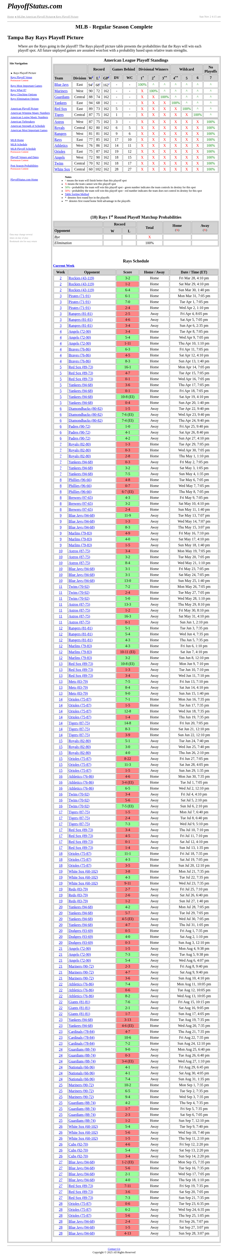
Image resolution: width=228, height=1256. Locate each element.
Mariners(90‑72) (81, 966)
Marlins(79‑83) (80, 533)
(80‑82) (86, 409)
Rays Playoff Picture (66, 16)
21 (60, 948)
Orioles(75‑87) (80, 699)
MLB (19, 16)
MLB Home (17, 140)
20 (60, 907)
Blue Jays (61, 84)
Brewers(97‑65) (81, 498)
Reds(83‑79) (78, 889)
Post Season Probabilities (24, 165)
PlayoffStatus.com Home (24, 179)
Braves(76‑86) (80, 349)
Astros (59, 122)
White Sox (62, 169)
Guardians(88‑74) (82, 1049)
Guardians (61, 97)
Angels (59, 157)
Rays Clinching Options (24, 94)
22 (60, 984)
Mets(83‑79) (78, 681)
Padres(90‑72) (79, 426)
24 (60, 1049)
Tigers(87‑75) (79, 723)
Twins (58, 163)
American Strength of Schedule (28, 126)
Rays (58, 139)
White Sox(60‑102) (83, 871)
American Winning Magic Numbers (30, 113)
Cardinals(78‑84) (82, 1032)
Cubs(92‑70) (78, 1144)
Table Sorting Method (77, 194)
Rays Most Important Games (26, 85)
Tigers (59, 115)
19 (60, 871)
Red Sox (60, 109)
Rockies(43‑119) (81, 278)
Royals (59, 128)
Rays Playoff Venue (21, 77)
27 (60, 1162)
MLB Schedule (19, 144)
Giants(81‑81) (79, 1002)
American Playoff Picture (38, 16)
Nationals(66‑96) (82, 1067)
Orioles (59, 151)
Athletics (61, 145)
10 (60, 551)
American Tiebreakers (23, 121)
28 (60, 1204)
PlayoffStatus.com (34, 6)
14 (60, 699)
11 (60, 587)
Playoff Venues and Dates (25, 157)
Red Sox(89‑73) (81, 367)
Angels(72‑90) (80, 331)
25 (60, 1085)
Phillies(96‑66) (80, 480)
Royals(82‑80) (80, 444)
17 (60, 812)
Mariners (61, 91)
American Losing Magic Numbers (29, 117)
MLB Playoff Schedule (23, 148)
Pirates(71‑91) (80, 296)
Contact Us (114, 1249)
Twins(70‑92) (79, 587)
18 (60, 854)
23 (60, 1020)
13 (60, 664)
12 (60, 628)
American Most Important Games (29, 130)
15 (60, 741)
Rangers (60, 134)
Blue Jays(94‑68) (82, 515)
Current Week (63, 265)
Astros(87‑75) (79, 551)
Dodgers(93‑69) (81, 931)
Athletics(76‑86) (81, 776)
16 (60, 776)
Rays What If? (18, 90)
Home (10, 16)
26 (60, 1126)
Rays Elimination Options (25, 98)
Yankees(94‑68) (81, 385)
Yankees (60, 103)
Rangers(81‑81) (81, 314)
